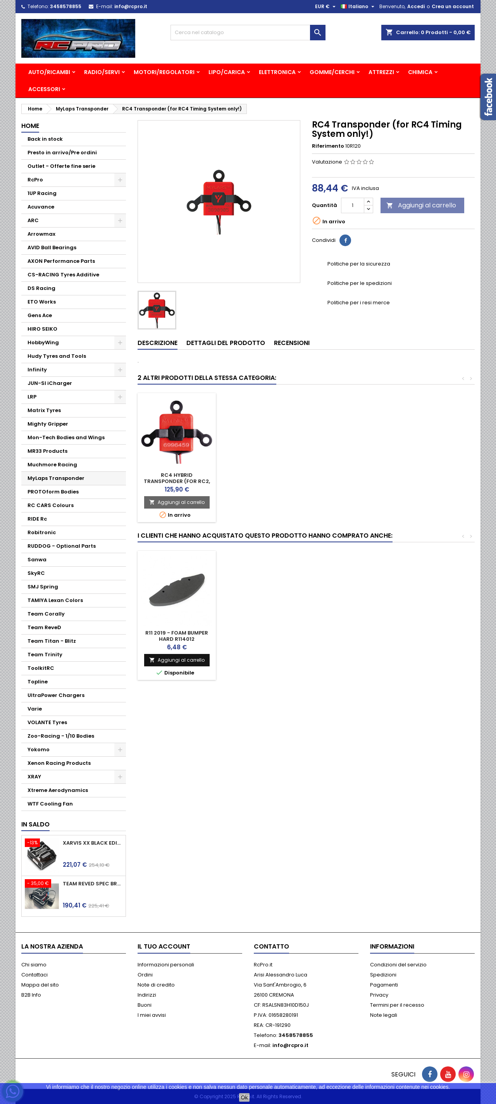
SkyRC (36, 573)
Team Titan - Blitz (52, 641)
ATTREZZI (381, 72)
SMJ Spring (43, 586)
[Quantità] (352, 205)
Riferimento (328, 146)
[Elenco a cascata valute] (326, 6)
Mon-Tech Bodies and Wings (66, 437)
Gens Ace (40, 315)
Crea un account (453, 6)
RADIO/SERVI (102, 72)
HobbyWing (43, 342)
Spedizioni (383, 974)
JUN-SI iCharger (50, 383)
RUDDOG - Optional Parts (62, 546)
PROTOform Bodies (53, 491)
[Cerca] (248, 32)
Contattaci (34, 974)
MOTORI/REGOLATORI (164, 72)
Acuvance (41, 206)
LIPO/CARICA (226, 72)
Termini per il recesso (397, 1005)
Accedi (416, 6)
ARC (33, 220)
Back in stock (45, 139)
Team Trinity (45, 654)
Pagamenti (384, 984)
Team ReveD (44, 627)
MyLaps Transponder (56, 478)
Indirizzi (147, 995)
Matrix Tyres (44, 410)
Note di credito (156, 984)
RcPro (35, 179)
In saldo (35, 824)
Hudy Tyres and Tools (57, 356)
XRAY (34, 776)
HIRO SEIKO (42, 329)
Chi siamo (33, 964)
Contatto (271, 946)
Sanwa (37, 559)
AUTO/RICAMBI (49, 72)
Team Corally (46, 614)
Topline (38, 681)
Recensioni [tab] (292, 342)
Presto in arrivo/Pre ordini (62, 152)
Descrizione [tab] (157, 342)
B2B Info (31, 995)
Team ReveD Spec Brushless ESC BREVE (92, 883)
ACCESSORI (44, 89)
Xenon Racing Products (59, 763)
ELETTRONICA (277, 72)
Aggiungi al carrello (421, 205)
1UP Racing (42, 193)
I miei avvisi (152, 1015)
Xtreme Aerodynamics (58, 790)
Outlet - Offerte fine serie (61, 166)
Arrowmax (41, 234)
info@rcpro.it (130, 6)
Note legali (383, 1015)
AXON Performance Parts (61, 261)
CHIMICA (420, 72)
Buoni (145, 1005)
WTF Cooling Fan (50, 803)
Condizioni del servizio (398, 964)
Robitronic (42, 532)
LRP (32, 396)
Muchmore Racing (52, 464)
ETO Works (42, 301)
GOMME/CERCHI (332, 72)
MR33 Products (47, 451)
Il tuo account (164, 946)
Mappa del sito (40, 984)
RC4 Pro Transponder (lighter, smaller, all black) (177, 481)
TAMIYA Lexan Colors (55, 600)
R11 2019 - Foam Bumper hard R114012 (176, 636)
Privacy (379, 995)
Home (30, 125)
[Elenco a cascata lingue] (358, 6)
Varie (35, 708)
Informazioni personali (166, 964)
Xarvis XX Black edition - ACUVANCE (92, 843)
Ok (244, 1097)
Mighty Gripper (48, 424)
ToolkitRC (41, 668)
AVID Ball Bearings (52, 247)
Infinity (37, 369)
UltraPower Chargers (56, 695)
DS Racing (41, 288)
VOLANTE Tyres (47, 722)
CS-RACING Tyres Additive (63, 274)
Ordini (145, 974)
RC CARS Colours (51, 505)
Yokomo (39, 749)
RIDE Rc (37, 519)
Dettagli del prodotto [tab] (225, 342)
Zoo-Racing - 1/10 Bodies (61, 736)
